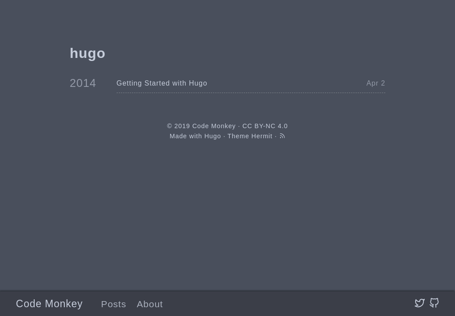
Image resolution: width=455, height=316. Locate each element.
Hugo (212, 136)
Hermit (262, 136)
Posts (114, 304)
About (150, 304)
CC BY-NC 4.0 (265, 125)
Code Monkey (49, 303)
